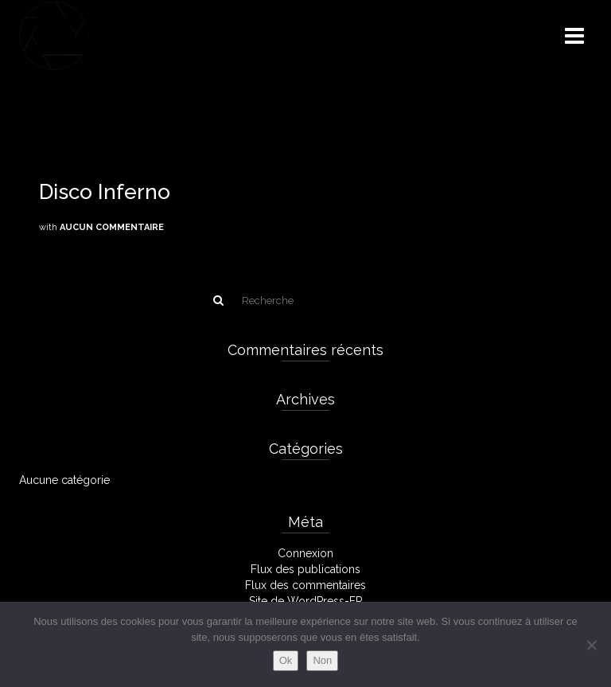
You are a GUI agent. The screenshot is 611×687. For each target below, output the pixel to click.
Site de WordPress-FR (306, 601)
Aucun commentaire (112, 227)
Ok (286, 660)
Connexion (305, 553)
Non (322, 660)
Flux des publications (305, 569)
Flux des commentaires (305, 585)
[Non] (591, 645)
